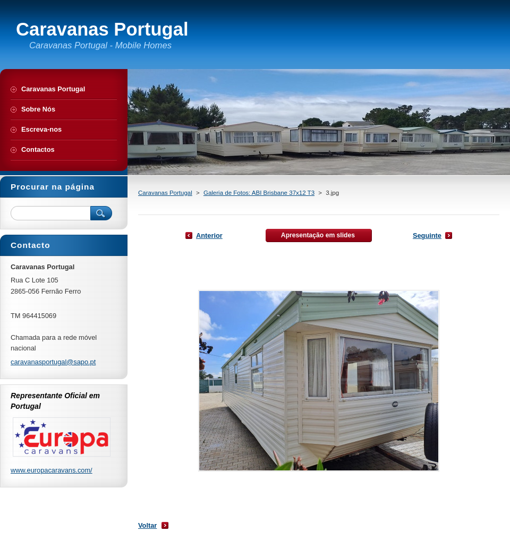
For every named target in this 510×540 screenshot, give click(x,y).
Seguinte (427, 235)
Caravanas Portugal (165, 193)
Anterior (209, 235)
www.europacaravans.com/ (51, 470)
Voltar (147, 525)
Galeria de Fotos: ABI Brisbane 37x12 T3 (258, 193)
